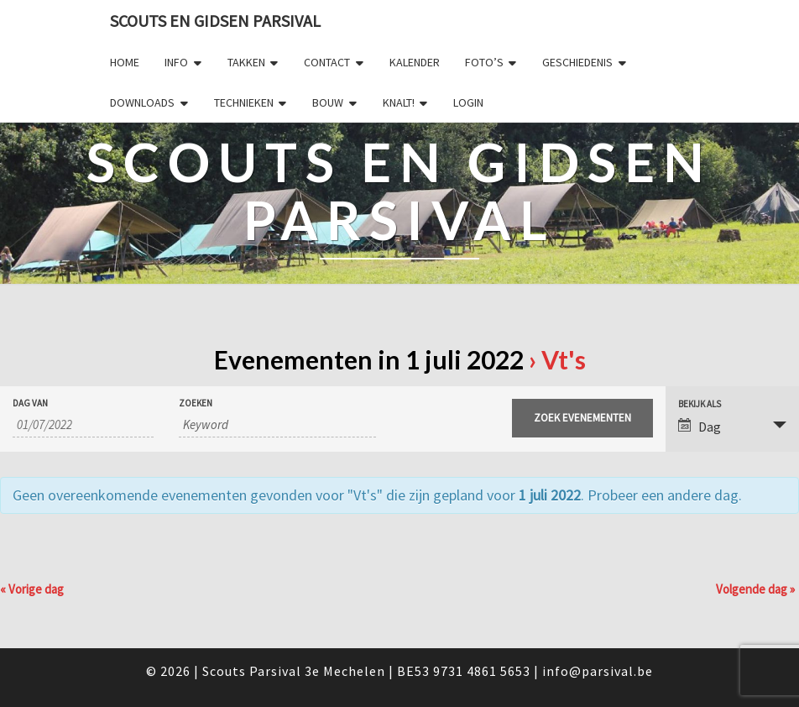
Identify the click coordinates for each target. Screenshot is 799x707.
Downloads (142, 102)
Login (468, 102)
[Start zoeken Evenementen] (582, 418)
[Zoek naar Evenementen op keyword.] (277, 424)
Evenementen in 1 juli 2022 (369, 359)
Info (176, 62)
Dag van (30, 403)
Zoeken (195, 403)
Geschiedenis (577, 62)
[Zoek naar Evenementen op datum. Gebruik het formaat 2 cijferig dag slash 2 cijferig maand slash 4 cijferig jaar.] (83, 424)
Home (124, 62)
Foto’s (484, 62)
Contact (327, 62)
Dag (699, 426)
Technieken (244, 102)
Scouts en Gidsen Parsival (215, 20)
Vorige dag (32, 589)
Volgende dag (755, 589)
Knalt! (399, 102)
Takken (246, 62)
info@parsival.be (597, 670)
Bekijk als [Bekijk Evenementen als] (699, 404)
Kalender (414, 62)
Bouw (327, 102)
